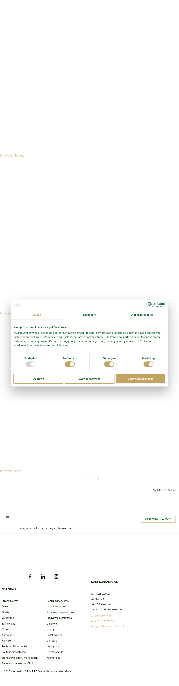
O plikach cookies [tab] (142, 314)
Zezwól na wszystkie (140, 378)
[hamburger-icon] (7, 520)
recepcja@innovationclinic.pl (107, 628)
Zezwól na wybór (89, 378)
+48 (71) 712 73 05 (102, 623)
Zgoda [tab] (37, 314)
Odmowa (38, 378)
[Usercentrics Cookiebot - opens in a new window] (150, 304)
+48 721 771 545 (101, 618)
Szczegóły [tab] (89, 314)
